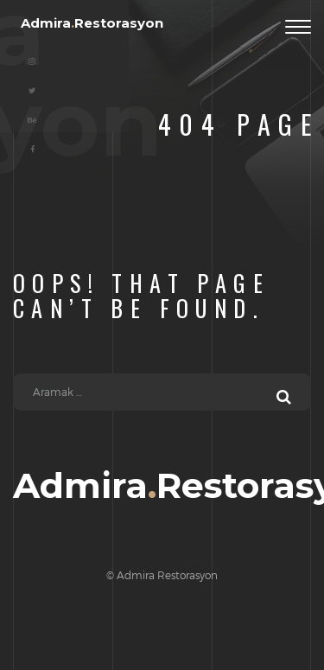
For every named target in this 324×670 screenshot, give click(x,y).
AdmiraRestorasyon (92, 22)
